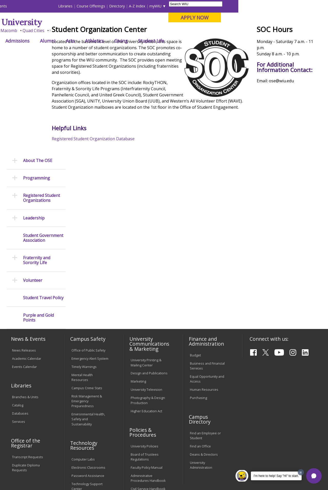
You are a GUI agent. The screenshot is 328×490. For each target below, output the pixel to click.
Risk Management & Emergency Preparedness (86, 313)
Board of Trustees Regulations (145, 369)
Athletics (184, 41)
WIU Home (82, 52)
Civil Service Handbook (148, 401)
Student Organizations (158, 52)
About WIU (40, 41)
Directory (206, 6)
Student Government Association (43, 150)
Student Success (110, 52)
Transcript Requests (27, 369)
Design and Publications (149, 285)
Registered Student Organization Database (110, 182)
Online (145, 30)
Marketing (138, 293)
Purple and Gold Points (38, 230)
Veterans (114, 452)
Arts (160, 41)
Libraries (155, 6)
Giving (210, 41)
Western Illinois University (80, 22)
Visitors (48, 6)
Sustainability (86, 452)
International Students (78, 6)
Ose (131, 52)
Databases (20, 325)
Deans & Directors (204, 366)
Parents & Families (22, 6)
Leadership (34, 130)
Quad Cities (123, 30)
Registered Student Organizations (41, 110)
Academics (73, 41)
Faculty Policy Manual (146, 379)
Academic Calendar (26, 270)
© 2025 (18, 474)
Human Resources (204, 301)
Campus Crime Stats (86, 300)
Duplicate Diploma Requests (26, 379)
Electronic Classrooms (88, 379)
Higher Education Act (146, 323)
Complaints (139, 422)
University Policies (144, 358)
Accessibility (24, 452)
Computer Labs (83, 371)
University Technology (88, 409)
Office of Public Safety (88, 262)
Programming (36, 90)
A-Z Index (227, 6)
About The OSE (37, 72)
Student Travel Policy (43, 209)
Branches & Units (25, 309)
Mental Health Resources (82, 289)
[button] (314, 476)
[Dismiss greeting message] (301, 472)
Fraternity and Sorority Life (36, 172)
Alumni (137, 41)
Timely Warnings (84, 278)
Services (18, 334)
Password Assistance (87, 388)
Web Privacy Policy (114, 474)
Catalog (17, 317)
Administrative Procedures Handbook (148, 390)
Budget (195, 267)
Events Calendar (24, 278)
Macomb (98, 30)
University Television (146, 301)
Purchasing (198, 310)
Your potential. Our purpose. (57, 30)
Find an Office (200, 358)
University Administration (201, 377)
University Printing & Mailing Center (146, 274)
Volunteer (32, 192)
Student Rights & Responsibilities (143, 411)
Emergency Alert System (89, 270)
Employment (55, 452)
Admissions (107, 41)
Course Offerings (180, 6)
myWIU (245, 6)
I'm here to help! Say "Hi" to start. (276, 475)
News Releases (24, 262)
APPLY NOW (284, 17)
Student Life (241, 41)
